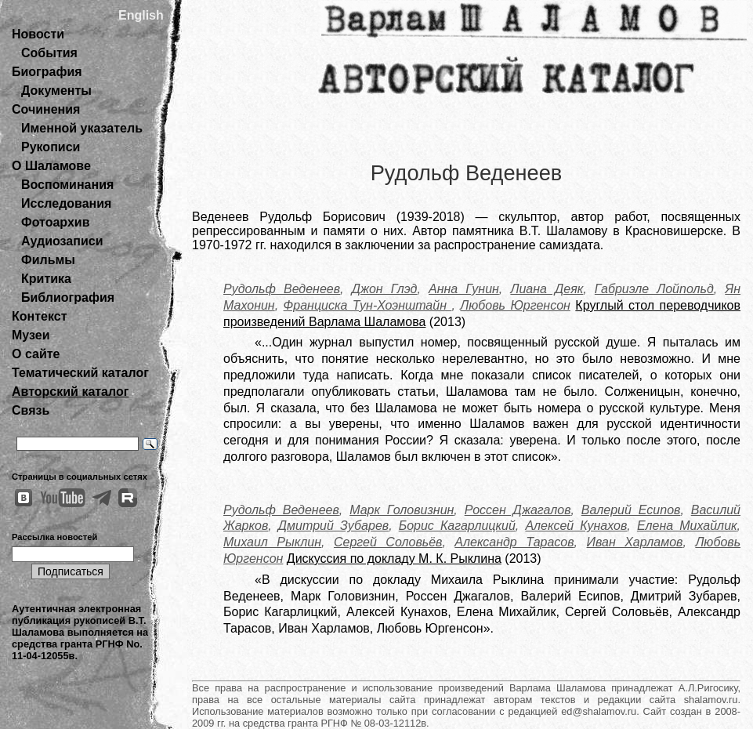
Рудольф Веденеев (281, 289)
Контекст (39, 316)
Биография (47, 71)
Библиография (67, 297)
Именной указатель (82, 128)
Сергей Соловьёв (388, 542)
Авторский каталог (70, 391)
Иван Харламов (635, 542)
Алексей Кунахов (576, 525)
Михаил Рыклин (272, 542)
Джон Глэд (385, 289)
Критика (46, 278)
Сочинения (46, 109)
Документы (56, 90)
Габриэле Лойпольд (654, 289)
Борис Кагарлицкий (457, 525)
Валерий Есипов (631, 510)
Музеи (31, 335)
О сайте (36, 354)
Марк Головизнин (401, 510)
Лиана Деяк (546, 289)
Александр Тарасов (514, 542)
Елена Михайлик (687, 525)
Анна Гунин (464, 289)
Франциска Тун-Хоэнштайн (368, 305)
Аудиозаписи (62, 241)
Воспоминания (67, 184)
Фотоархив (55, 222)
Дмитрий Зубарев (333, 525)
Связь (30, 410)
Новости (38, 34)
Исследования (66, 203)
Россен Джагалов (518, 510)
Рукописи (50, 147)
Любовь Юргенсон (515, 305)
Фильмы (48, 260)
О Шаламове (51, 165)
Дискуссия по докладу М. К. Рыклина (394, 558)
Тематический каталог (80, 372)
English (141, 15)
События (49, 53)
